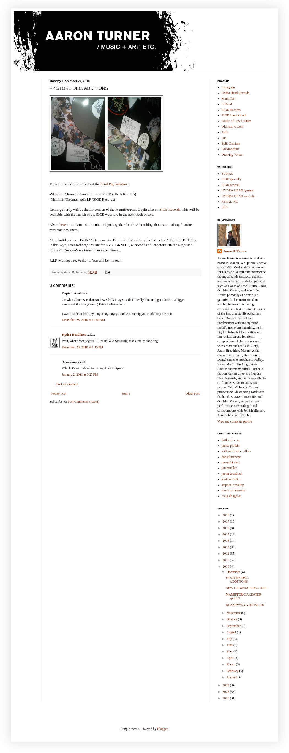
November (234, 613)
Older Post (193, 394)
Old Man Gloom (232, 127)
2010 (226, 566)
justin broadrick (232, 474)
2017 (226, 521)
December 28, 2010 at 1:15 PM (82, 347)
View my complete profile (234, 421)
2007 (226, 698)
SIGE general (230, 185)
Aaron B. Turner (234, 251)
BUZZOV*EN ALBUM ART (245, 605)
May (230, 651)
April (230, 658)
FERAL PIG (230, 202)
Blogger (162, 729)
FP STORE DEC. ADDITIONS (237, 579)
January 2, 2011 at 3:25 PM (80, 374)
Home (126, 394)
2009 (226, 685)
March (231, 664)
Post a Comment (67, 384)
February (233, 671)
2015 (226, 534)
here (62, 225)
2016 (226, 528)
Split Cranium (231, 143)
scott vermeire (231, 479)
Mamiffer (228, 99)
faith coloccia (230, 440)
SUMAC (227, 104)
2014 (226, 541)
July (230, 639)
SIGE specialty (231, 179)
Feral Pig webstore (114, 184)
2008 (226, 692)
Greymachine (230, 149)
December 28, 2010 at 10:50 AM (83, 320)
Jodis (225, 132)
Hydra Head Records (235, 93)
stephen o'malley (233, 485)
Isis (224, 138)
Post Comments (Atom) (83, 402)
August (232, 632)
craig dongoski (231, 496)
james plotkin (230, 446)
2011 (226, 560)
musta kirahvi (231, 462)
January (232, 677)
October (232, 619)
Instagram (228, 87)
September (234, 626)
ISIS (224, 207)
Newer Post (58, 394)
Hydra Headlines (74, 335)
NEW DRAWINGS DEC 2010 (246, 588)
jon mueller (229, 468)
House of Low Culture (236, 121)
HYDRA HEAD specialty (239, 196)
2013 (226, 547)
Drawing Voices (232, 155)
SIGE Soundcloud (234, 115)
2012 (226, 553)
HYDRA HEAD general (238, 190)
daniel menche (231, 457)
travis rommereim (233, 490)
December (234, 572)
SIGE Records (169, 209)
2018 (226, 515)
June (230, 645)
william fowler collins (236, 451)
